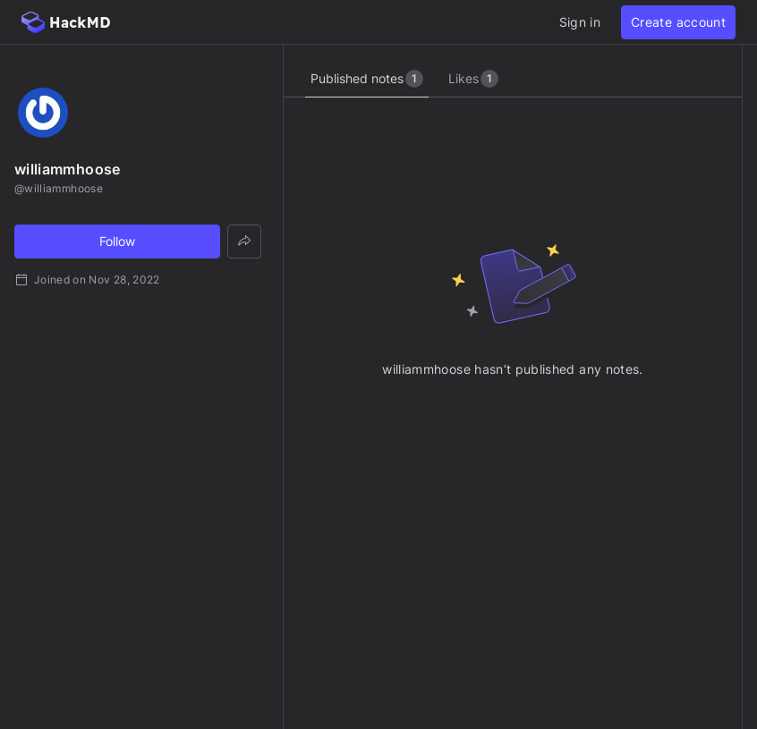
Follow (117, 241)
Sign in (579, 22)
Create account (678, 22)
